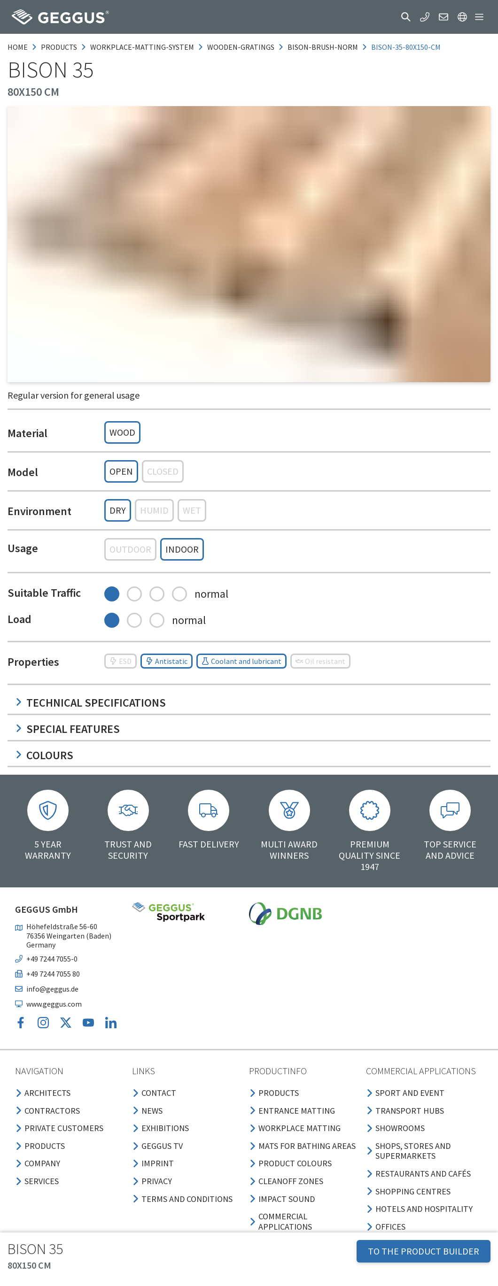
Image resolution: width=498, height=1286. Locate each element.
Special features (67, 729)
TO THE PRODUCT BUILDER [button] (423, 1251)
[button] (406, 16)
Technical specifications (90, 702)
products (59, 47)
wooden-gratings (240, 47)
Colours (44, 755)
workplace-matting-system (142, 47)
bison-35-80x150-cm (406, 47)
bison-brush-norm (323, 47)
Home (18, 47)
